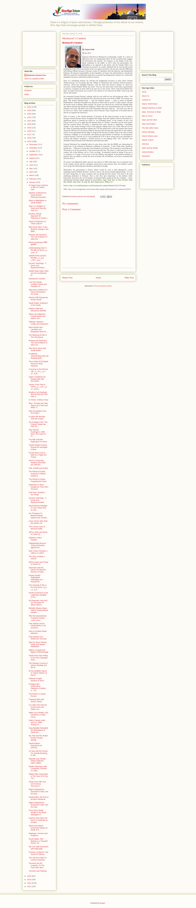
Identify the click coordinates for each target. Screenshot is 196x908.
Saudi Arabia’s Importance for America (35, 745)
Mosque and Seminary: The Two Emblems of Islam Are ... (38, 237)
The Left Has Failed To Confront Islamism (38, 859)
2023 (29, 114)
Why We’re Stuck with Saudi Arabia (37, 349)
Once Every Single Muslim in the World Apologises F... (37, 812)
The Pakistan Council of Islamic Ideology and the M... (38, 665)
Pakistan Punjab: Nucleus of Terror (36, 679)
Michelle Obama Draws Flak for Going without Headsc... (38, 610)
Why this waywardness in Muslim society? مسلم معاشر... (38, 618)
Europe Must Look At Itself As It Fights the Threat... (38, 455)
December (33, 144)
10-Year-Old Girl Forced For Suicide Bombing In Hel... (38, 753)
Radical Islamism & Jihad (152, 108)
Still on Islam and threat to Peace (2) (38, 533)
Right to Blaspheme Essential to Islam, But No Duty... (38, 791)
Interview (145, 144)
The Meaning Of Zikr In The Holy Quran (38, 336)
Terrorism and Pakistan (38, 871)
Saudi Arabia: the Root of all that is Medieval (38, 798)
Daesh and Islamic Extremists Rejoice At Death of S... (38, 828)
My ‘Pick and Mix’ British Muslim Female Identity (38, 738)
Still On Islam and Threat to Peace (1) (38, 563)
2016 (29, 138)
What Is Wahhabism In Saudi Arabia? (37, 202)
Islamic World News (149, 104)
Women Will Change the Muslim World (38, 298)
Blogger (102, 903)
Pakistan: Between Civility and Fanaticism (38, 323)
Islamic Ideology (148, 132)
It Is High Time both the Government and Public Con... (38, 707)
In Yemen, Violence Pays (38, 400)
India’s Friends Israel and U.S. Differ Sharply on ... (37, 722)
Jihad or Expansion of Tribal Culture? (37, 222)
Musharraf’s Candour (37, 279)
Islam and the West (149, 120)
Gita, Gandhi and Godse (38, 468)
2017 (29, 134)
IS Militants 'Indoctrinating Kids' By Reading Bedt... (38, 356)
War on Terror (147, 116)
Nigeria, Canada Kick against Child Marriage (38, 651)
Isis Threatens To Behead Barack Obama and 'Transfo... (38, 515)
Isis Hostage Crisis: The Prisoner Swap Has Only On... (38, 424)
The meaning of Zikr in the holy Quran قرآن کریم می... (37, 587)
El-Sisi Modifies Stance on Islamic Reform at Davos (38, 673)
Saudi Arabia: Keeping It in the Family (38, 304)
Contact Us (146, 100)
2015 (29, 141)
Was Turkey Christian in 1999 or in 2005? (38, 552)
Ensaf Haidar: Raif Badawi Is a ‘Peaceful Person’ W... (38, 841)
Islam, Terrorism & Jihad (151, 112)
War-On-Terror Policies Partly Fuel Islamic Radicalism (38, 644)
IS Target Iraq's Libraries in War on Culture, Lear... (38, 187)
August (32, 158)
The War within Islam (150, 128)
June (31, 165)
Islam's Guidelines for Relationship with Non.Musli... (37, 379)
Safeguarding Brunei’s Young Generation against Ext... (37, 545)
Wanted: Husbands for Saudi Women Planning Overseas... (38, 195)
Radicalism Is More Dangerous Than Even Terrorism (38, 487)
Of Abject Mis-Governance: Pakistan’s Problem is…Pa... (37, 687)
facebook (28, 90)
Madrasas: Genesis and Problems (38, 834)
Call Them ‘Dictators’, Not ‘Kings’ (37, 493)
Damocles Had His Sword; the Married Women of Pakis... (37, 570)
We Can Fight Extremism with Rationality (38, 848)
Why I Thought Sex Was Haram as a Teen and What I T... (38, 405)
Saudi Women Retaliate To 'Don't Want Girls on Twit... (38, 508)
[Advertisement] (40, 48)
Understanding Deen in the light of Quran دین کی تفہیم (38, 250)
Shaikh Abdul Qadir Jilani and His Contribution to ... (38, 273)
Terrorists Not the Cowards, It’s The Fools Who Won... (37, 865)
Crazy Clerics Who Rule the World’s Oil (38, 522)
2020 (29, 124)
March (32, 175)
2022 (29, 117)
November (33, 148)
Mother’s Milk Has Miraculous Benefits (37, 310)
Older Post (129, 278)
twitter (26, 94)
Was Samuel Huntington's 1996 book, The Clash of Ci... (37, 433)
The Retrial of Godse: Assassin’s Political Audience (37, 474)
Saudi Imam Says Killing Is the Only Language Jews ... (38, 658)
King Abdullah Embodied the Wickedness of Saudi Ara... (38, 730)
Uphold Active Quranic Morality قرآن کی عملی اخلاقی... (37, 258)
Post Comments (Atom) (103, 286)
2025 (29, 107)
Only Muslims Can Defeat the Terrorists (38, 638)
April (31, 172)
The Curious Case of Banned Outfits (37, 528)
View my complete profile (34, 79)
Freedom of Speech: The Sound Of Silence (38, 853)
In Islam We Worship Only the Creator (37, 418)
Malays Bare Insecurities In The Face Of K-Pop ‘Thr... (38, 776)
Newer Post (67, 278)
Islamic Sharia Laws (150, 136)
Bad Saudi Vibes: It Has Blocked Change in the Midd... (38, 229)
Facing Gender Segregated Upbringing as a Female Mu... (36, 578)
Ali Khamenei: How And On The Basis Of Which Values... (38, 602)
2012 (29, 883)
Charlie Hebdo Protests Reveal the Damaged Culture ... (38, 447)
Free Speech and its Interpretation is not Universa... (37, 626)
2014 (29, 876)
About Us (145, 96)
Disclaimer (146, 156)
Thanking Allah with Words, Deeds (36, 700)
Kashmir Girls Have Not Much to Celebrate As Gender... (38, 820)
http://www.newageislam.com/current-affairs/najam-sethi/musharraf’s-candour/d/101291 (99, 189)
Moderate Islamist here (36, 75)
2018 (29, 131)
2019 (29, 128)
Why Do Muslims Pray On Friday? (37, 412)
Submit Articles (148, 152)
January (32, 182)
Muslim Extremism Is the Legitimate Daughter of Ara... (38, 595)
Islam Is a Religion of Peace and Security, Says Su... (37, 208)
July (31, 162)
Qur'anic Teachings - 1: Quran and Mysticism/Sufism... (38, 265)
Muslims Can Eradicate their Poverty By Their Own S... (38, 394)
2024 (29, 110)
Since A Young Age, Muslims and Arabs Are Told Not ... (37, 462)
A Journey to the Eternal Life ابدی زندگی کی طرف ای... (38, 371)
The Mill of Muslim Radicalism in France (38, 440)
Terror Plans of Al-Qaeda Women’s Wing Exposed (38, 363)
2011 (29, 886)
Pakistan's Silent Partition (35, 539)
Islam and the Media (150, 148)
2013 (29, 880)
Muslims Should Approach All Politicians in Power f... (38, 216)
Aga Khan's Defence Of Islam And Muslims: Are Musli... (38, 292)
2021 (29, 121)
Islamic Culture (148, 140)
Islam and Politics (149, 124)
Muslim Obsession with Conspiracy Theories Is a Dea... (38, 768)
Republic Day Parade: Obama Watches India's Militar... (37, 761)
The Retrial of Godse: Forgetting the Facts (37, 480)
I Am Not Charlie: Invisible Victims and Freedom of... (38, 284)
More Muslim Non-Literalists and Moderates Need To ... (38, 329)
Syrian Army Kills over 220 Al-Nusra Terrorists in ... (37, 784)
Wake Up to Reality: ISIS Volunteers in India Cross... (38, 715)
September (33, 155)
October (32, 151)
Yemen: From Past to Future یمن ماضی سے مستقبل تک (38, 387)
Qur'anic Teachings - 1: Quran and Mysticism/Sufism (38, 500)
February (33, 179)
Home (98, 278)
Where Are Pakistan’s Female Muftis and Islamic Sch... (37, 316)
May (31, 169)
